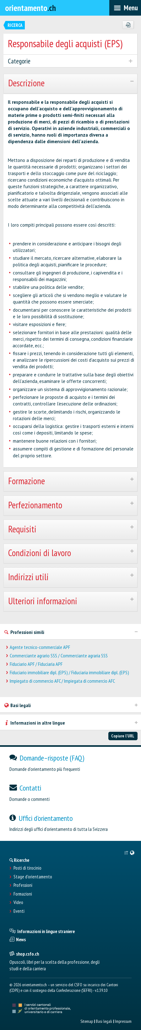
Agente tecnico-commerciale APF (40, 647)
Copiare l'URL (122, 736)
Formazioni (23, 894)
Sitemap (86, 1021)
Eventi (19, 911)
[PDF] (127, 25)
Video (18, 902)
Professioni (23, 885)
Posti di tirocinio (27, 868)
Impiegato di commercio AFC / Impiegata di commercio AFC (62, 681)
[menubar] (125, 8)
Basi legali (104, 1021)
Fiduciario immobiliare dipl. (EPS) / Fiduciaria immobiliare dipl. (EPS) (69, 673)
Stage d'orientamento (33, 877)
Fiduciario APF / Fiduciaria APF (36, 664)
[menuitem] (129, 852)
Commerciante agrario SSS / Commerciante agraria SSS (59, 656)
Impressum (123, 1021)
